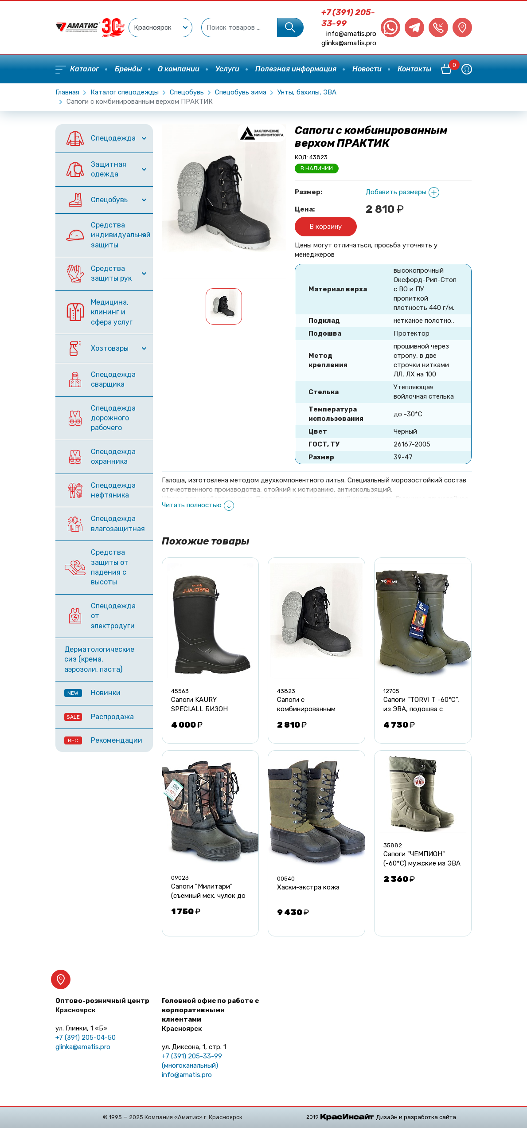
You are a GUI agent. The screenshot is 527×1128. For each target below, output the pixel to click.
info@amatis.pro (351, 34)
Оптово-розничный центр (102, 1005)
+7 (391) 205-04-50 (85, 1038)
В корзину (325, 227)
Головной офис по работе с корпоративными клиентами (210, 1015)
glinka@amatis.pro (348, 43)
